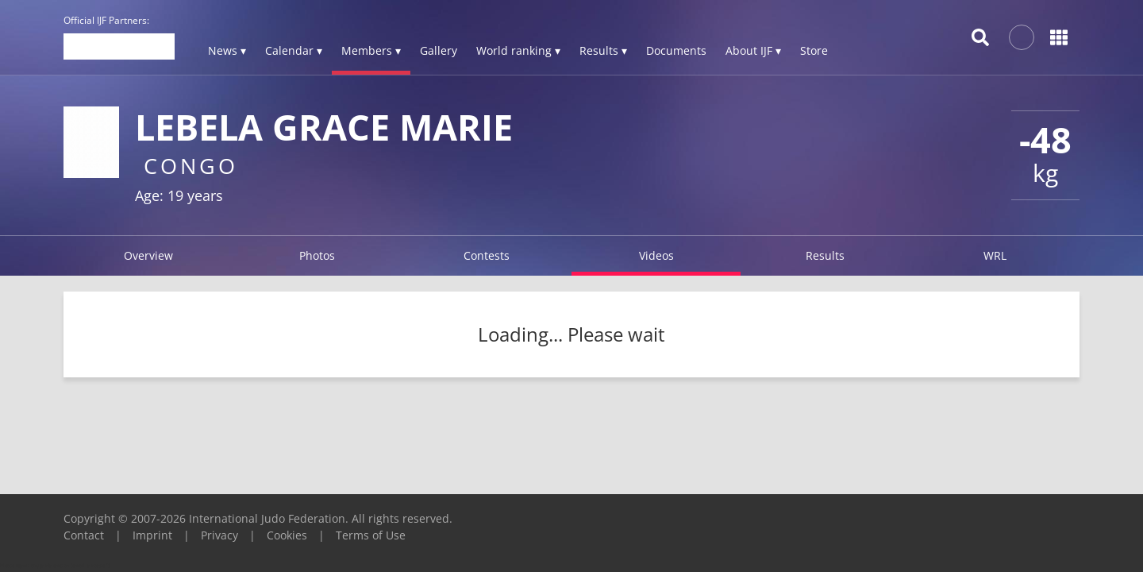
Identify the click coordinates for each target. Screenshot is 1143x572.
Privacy (219, 535)
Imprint (152, 535)
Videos (656, 255)
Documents (676, 50)
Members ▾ (371, 50)
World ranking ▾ (518, 50)
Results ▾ (603, 50)
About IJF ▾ (753, 50)
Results (825, 255)
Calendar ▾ (293, 50)
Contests (487, 255)
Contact (84, 535)
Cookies (287, 535)
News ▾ (227, 50)
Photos (317, 255)
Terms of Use (371, 535)
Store (814, 50)
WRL (994, 255)
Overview (148, 255)
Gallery (438, 50)
